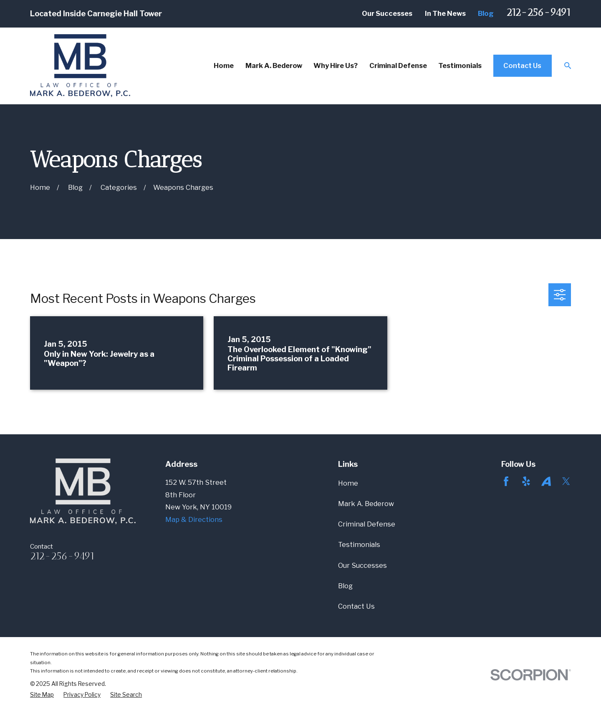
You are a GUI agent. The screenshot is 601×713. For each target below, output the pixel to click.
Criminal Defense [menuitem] (398, 65)
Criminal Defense (366, 524)
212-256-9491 (538, 12)
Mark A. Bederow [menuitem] (273, 65)
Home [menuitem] (224, 65)
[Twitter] (566, 481)
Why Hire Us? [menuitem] (335, 65)
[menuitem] (42, 694)
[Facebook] (506, 481)
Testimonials (359, 544)
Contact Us (522, 65)
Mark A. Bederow (366, 503)
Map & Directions (193, 519)
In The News (445, 13)
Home (348, 483)
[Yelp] (526, 481)
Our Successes (387, 13)
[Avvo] (546, 481)
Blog (486, 13)
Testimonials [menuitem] (460, 65)
